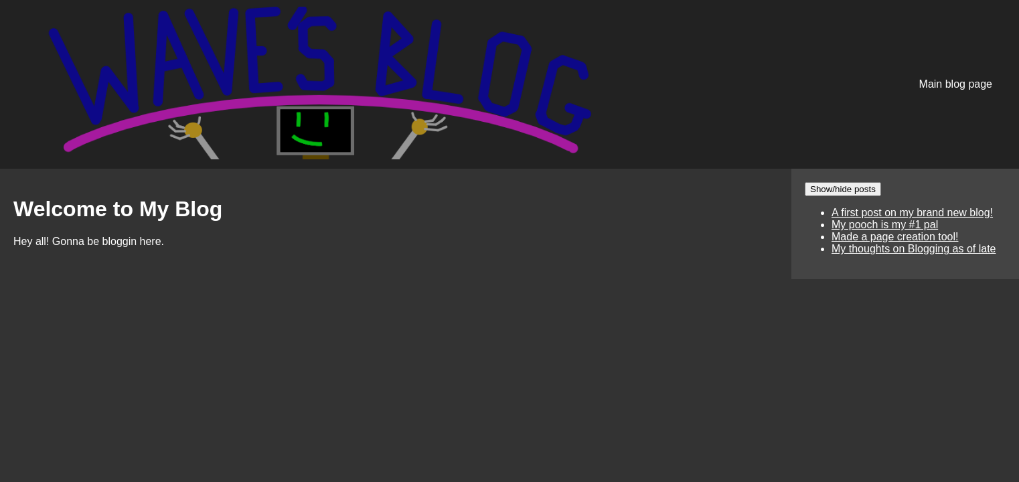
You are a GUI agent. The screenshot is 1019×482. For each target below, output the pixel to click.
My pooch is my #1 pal (885, 224)
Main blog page (955, 84)
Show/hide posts (843, 189)
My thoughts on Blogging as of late (914, 248)
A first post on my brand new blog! (912, 212)
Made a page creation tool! (895, 236)
